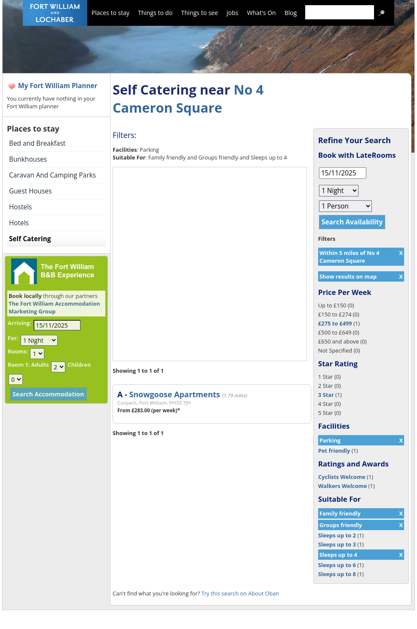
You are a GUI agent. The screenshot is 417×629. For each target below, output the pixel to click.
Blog (291, 13)
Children (79, 364)
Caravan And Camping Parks (52, 175)
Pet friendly (334, 450)
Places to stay (110, 13)
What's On (261, 13)
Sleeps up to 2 (337, 535)
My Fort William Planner (58, 85)
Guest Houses (30, 191)
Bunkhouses (28, 159)
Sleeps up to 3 (337, 544)
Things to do (155, 13)
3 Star (326, 395)
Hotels (19, 222)
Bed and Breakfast (37, 143)
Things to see (199, 13)
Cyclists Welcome (341, 477)
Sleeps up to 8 (337, 574)
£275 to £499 (335, 323)
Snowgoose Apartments (174, 394)
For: (13, 338)
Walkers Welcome (342, 486)
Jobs (232, 13)
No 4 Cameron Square (188, 98)
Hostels (20, 207)
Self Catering (30, 238)
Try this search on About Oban (240, 593)
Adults (40, 364)
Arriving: (19, 323)
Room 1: (19, 364)
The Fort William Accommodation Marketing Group (54, 307)
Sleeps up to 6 (337, 565)
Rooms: (18, 351)
